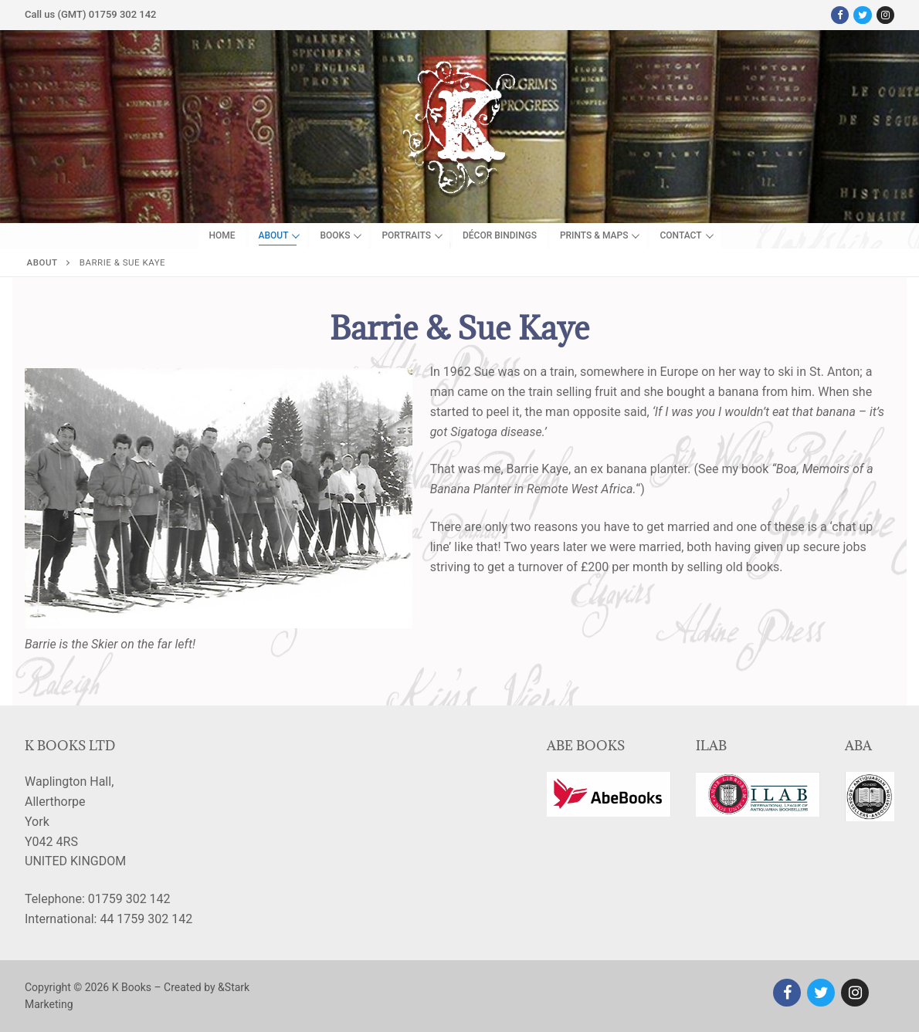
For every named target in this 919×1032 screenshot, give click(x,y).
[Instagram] (885, 15)
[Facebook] (840, 15)
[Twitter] (862, 15)
